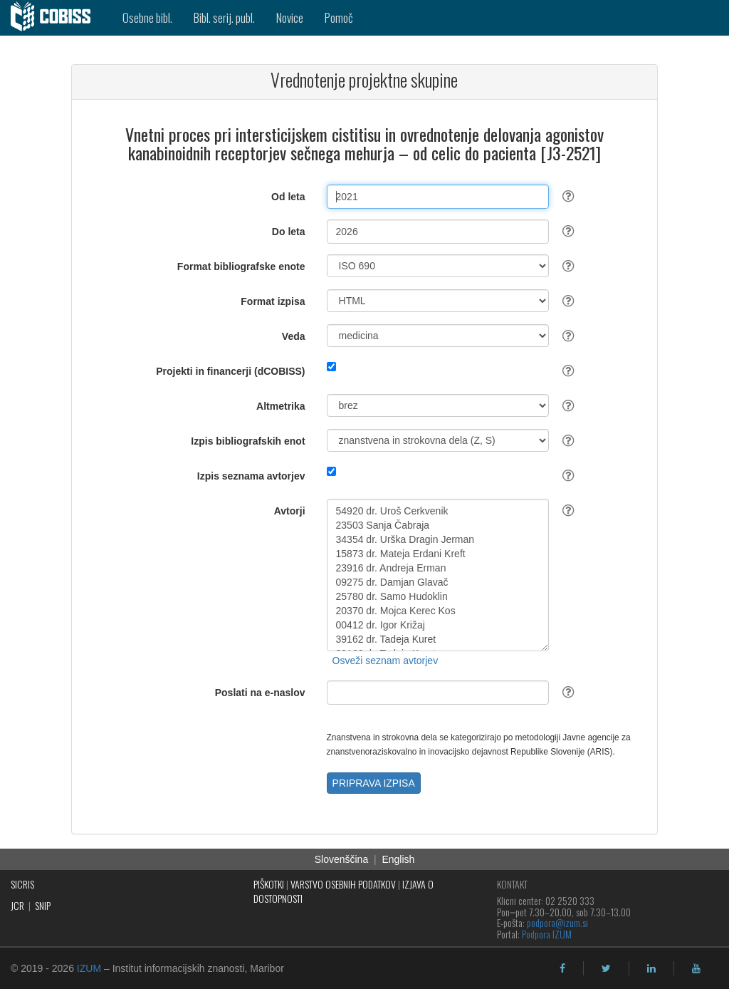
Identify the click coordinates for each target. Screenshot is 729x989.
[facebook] (562, 968)
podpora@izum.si (557, 922)
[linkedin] (651, 968)
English (398, 859)
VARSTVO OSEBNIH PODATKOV (343, 883)
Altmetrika (280, 406)
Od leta (288, 196)
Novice (289, 17)
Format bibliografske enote (241, 266)
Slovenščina (342, 859)
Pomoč (339, 17)
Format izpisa (273, 301)
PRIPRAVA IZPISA (373, 783)
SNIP (43, 905)
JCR (17, 905)
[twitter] (606, 968)
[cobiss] (56, 18)
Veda (293, 336)
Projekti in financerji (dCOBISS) (230, 371)
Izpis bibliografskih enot (248, 441)
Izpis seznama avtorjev (251, 476)
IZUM (89, 968)
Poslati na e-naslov (260, 692)
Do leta (288, 231)
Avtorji (289, 511)
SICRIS (22, 883)
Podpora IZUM (547, 933)
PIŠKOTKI (268, 883)
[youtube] (696, 968)
